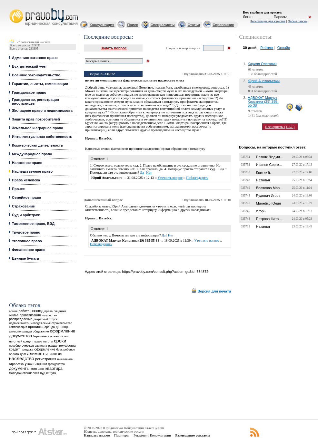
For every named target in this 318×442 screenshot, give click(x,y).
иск (66, 336)
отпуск (51, 373)
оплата (14, 354)
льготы (48, 341)
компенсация (18, 327)
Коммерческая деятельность (37, 145)
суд (42, 373)
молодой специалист (24, 373)
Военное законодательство (36, 75)
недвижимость (19, 323)
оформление (44, 349)
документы (19, 368)
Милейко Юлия (268, 203)
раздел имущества (61, 345)
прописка (36, 327)
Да (142, 172)
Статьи (194, 25)
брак (59, 349)
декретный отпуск (46, 319)
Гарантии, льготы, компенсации (40, 84)
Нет (149, 172)
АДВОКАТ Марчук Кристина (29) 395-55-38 (263, 101)
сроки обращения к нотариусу (183, 148)
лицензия (60, 311)
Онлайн (283, 48)
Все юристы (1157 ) (279, 127)
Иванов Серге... (269, 165)
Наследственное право (32, 171)
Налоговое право (27, 163)
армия (13, 311)
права (49, 311)
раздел (27, 331)
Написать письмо (97, 435)
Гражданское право (29, 92)
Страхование (23, 206)
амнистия (15, 331)
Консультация (102, 25)
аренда (50, 327)
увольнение (36, 363)
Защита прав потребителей (36, 119)
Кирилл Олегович (262, 64)
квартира (54, 368)
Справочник (223, 25)
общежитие (41, 331)
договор (62, 327)
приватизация (30, 315)
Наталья (263, 180)
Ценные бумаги (25, 258)
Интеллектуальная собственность (42, 137)
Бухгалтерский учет (29, 66)
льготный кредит (21, 341)
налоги (58, 336)
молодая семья (40, 323)
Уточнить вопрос (170, 177)
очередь (28, 345)
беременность (43, 336)
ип (60, 354)
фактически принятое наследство (135, 148)
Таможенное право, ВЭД (33, 224)
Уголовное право (27, 241)
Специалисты (163, 25)
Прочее (18, 189)
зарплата (41, 345)
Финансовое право (28, 250)
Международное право (32, 154)
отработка (16, 364)
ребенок (69, 349)
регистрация (45, 359)
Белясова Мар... (269, 188)
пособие (15, 345)
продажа (27, 349)
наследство (21, 358)
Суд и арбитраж (26, 215)
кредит (14, 349)
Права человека (26, 180)
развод (37, 311)
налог (53, 354)
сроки (60, 340)
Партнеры (121, 435)
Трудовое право (26, 232)
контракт (38, 368)
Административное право (35, 58)
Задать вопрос (114, 48)
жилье (14, 315)
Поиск (132, 25)
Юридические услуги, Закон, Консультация (12, 8)
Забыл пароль (297, 21)
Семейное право (26, 197)
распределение (21, 319)
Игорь (261, 211)
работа (23, 311)
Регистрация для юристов (267, 21)
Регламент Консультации (152, 435)
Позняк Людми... (269, 157)
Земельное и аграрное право (37, 128)
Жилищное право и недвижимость (42, 110)
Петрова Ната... (269, 219)
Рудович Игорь (268, 195)
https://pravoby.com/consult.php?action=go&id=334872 (165, 272)
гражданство (56, 364)
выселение (65, 359)
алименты (37, 353)
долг (23, 354)
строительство (62, 323)
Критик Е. (264, 172)
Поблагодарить (197, 177)
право (38, 341)
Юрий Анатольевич (264, 81)
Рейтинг (266, 48)
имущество (49, 315)
